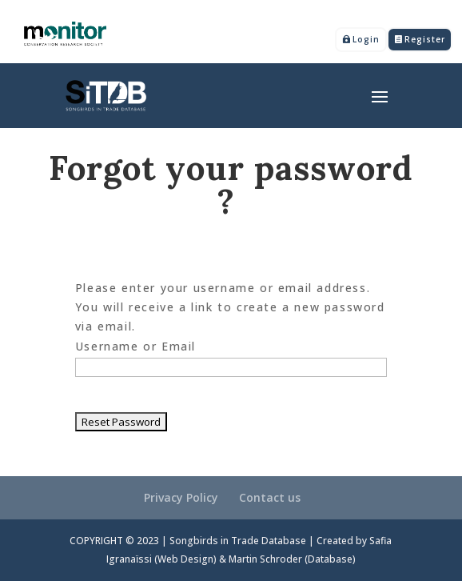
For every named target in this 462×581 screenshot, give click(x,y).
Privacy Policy (181, 497)
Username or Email (135, 346)
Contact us (270, 497)
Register (424, 39)
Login (366, 39)
